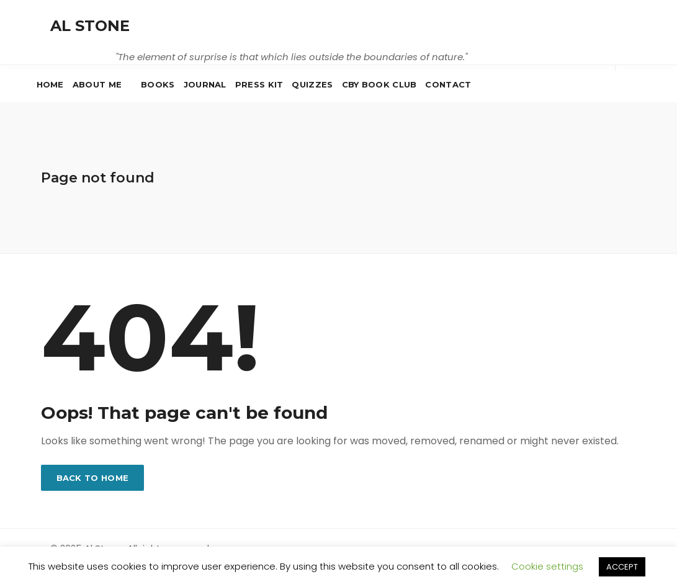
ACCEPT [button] (622, 567)
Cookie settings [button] (547, 566)
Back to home (92, 478)
